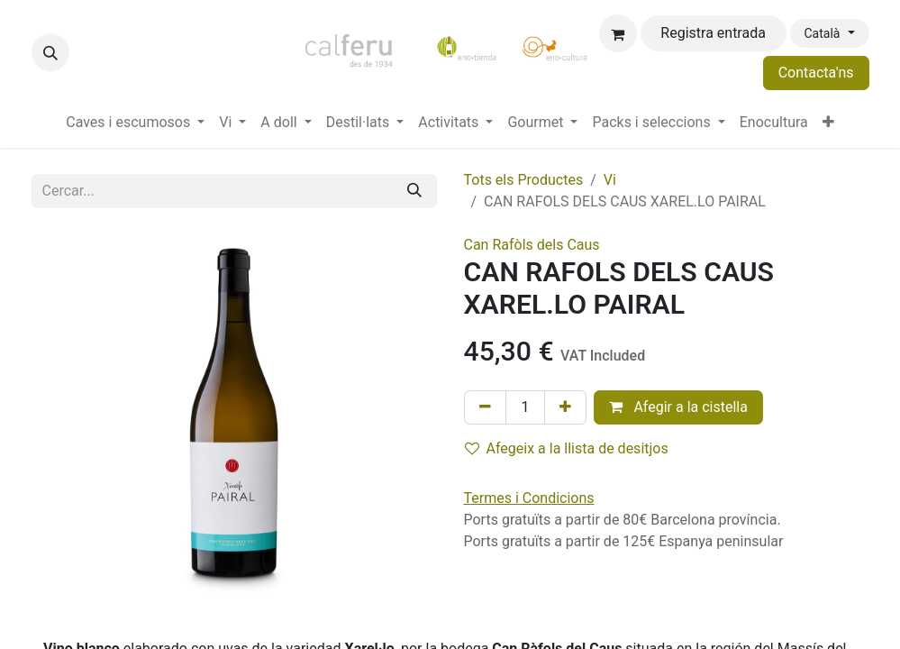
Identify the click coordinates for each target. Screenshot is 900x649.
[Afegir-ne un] (565, 407)
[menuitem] (135, 123)
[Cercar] (414, 191)
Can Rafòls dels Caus (532, 244)
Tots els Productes (524, 179)
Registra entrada (713, 32)
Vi (610, 179)
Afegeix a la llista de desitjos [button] (566, 448)
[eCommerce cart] (618, 33)
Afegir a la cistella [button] (678, 407)
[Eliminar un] (485, 407)
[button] (50, 52)
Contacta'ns (816, 72)
